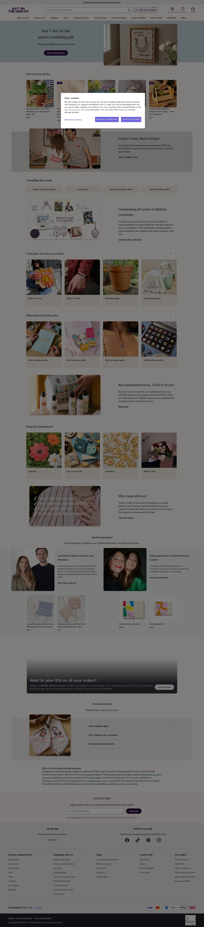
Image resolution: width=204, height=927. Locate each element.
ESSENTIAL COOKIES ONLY (107, 119)
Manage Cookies (73, 119)
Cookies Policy (74, 110)
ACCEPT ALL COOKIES (131, 119)
